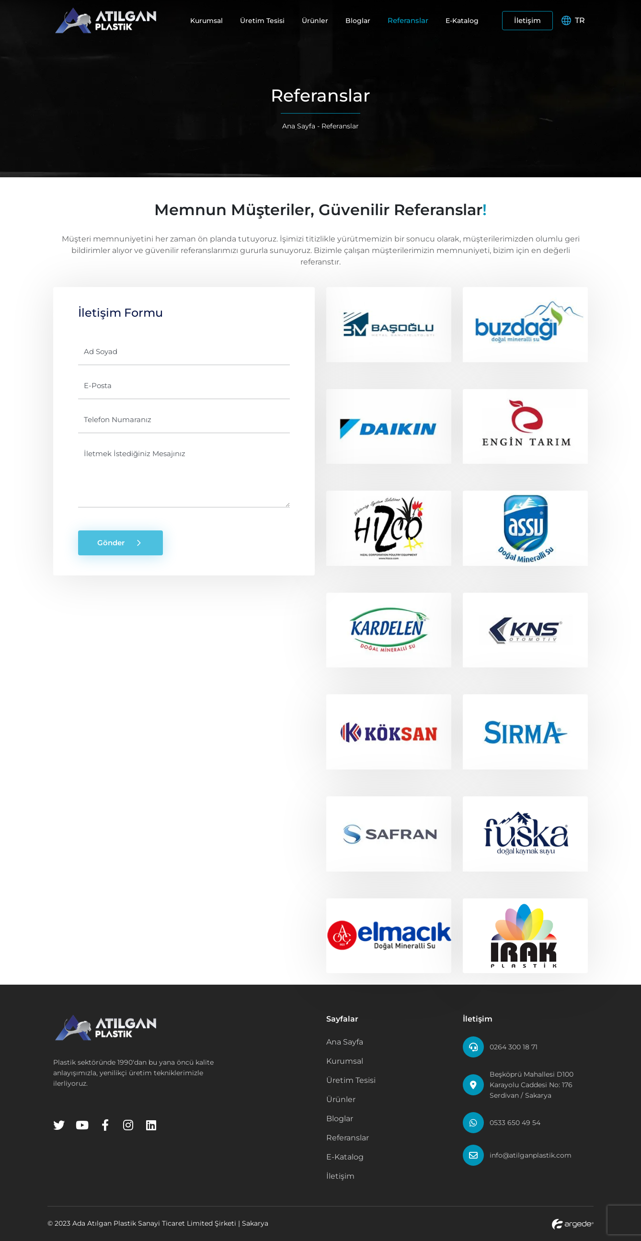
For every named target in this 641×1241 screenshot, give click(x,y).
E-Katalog (462, 20)
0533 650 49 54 (515, 1122)
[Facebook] (105, 1125)
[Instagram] (128, 1125)
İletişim (527, 20)
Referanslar (408, 20)
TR (573, 20)
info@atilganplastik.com (531, 1155)
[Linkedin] (151, 1125)
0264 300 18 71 (514, 1047)
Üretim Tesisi (262, 20)
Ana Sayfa (298, 126)
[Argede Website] (573, 1223)
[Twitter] (59, 1125)
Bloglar (357, 20)
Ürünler (315, 20)
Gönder (120, 543)
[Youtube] (82, 1125)
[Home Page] (106, 20)
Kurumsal (206, 20)
